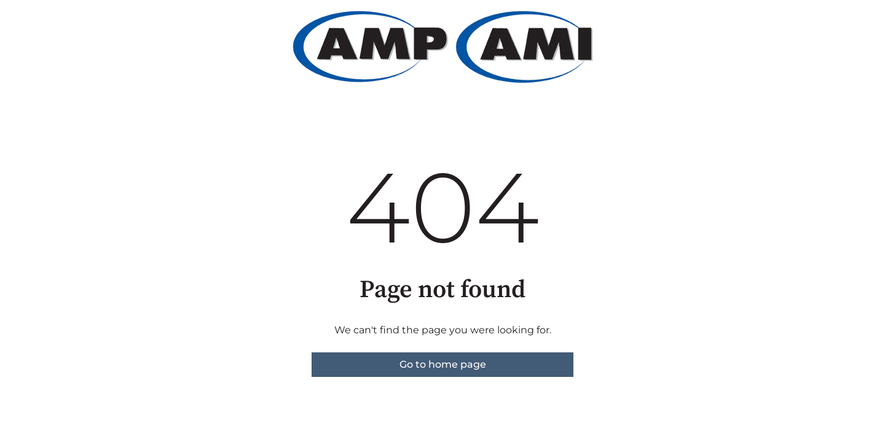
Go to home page (442, 364)
